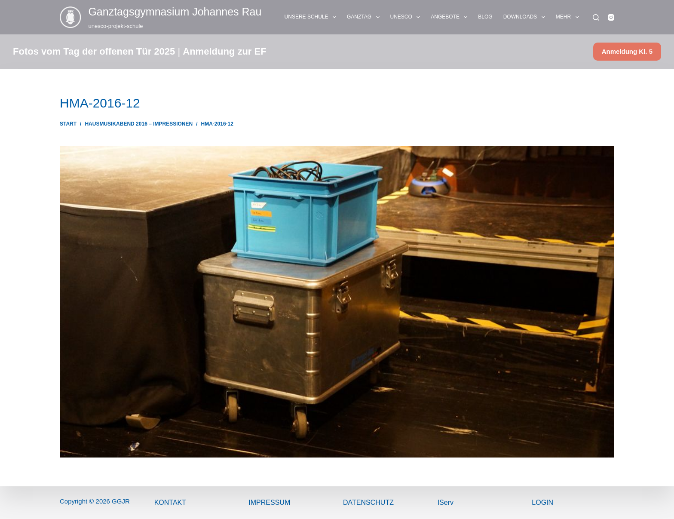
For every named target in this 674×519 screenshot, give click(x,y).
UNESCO (407, 17)
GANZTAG (365, 17)
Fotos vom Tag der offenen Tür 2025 (94, 51)
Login (542, 502)
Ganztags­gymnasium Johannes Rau (174, 12)
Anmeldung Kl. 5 (627, 51)
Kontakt (170, 502)
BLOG (485, 17)
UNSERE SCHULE (312, 17)
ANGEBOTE (451, 17)
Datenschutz (368, 502)
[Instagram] (611, 17)
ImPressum (269, 502)
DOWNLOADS (525, 17)
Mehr (569, 17)
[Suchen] (596, 17)
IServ (445, 502)
